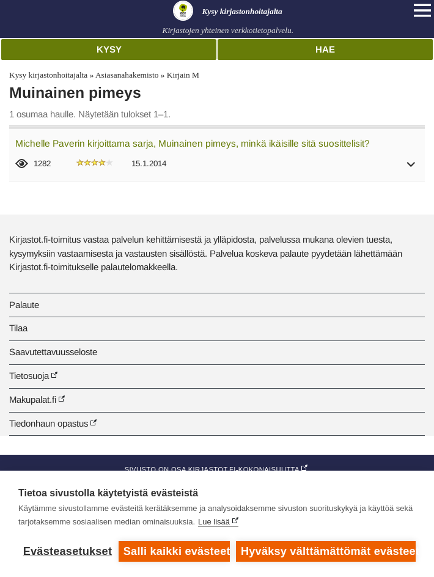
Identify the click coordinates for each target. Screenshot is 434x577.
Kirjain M (183, 74)
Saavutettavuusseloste (53, 352)
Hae (325, 49)
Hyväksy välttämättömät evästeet (328, 551)
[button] (411, 168)
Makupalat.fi (32, 399)
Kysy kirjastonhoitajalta (48, 74)
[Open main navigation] (422, 10)
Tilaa (18, 328)
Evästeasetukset (67, 551)
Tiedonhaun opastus (48, 423)
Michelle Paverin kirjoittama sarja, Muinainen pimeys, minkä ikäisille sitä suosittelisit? (192, 143)
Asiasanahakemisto (126, 74)
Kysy (109, 49)
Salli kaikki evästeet (176, 551)
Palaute (24, 305)
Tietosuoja (29, 375)
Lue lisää (214, 521)
